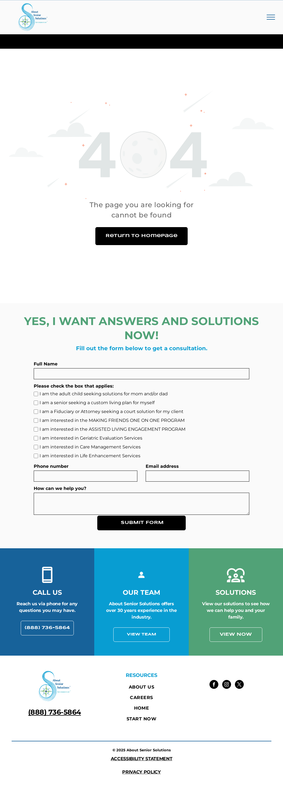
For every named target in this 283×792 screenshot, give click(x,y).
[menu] (271, 17)
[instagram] (226, 685)
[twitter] (239, 685)
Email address (162, 466)
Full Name (45, 364)
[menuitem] (141, 687)
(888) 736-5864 (54, 712)
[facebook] (213, 685)
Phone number (51, 466)
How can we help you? (60, 488)
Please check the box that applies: (74, 386)
